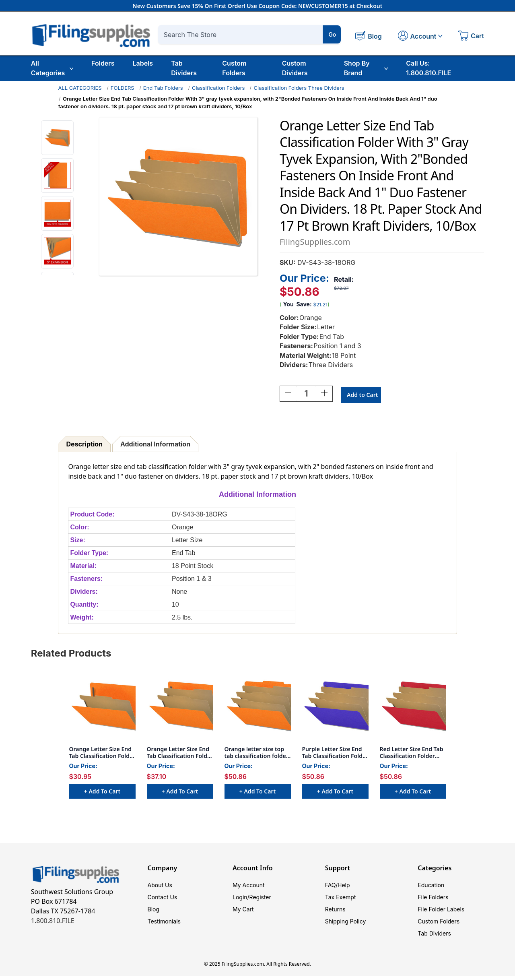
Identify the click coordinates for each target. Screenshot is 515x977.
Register (260, 898)
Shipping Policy (345, 922)
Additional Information (155, 445)
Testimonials (164, 922)
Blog (154, 910)
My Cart (243, 910)
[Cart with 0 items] (471, 37)
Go (332, 34)
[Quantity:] (306, 395)
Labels (142, 63)
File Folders (433, 898)
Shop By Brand (366, 68)
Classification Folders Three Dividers (299, 88)
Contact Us (162, 898)
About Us (160, 886)
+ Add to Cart (102, 792)
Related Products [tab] (71, 654)
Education (431, 886)
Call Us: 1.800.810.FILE (428, 68)
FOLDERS (122, 88)
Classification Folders (218, 88)
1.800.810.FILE (52, 921)
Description (84, 445)
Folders (102, 63)
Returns (335, 910)
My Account (249, 886)
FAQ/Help (337, 886)
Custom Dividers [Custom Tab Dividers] (295, 68)
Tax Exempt (340, 898)
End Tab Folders (163, 88)
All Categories (52, 68)
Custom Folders (234, 68)
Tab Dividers (184, 68)
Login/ (241, 898)
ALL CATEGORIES (79, 88)
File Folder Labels (441, 910)
